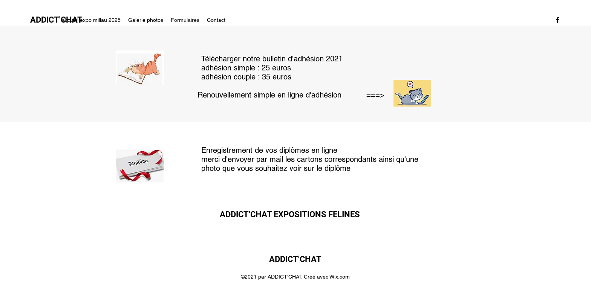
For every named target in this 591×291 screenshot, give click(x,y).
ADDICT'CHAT (295, 259)
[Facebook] (557, 20)
